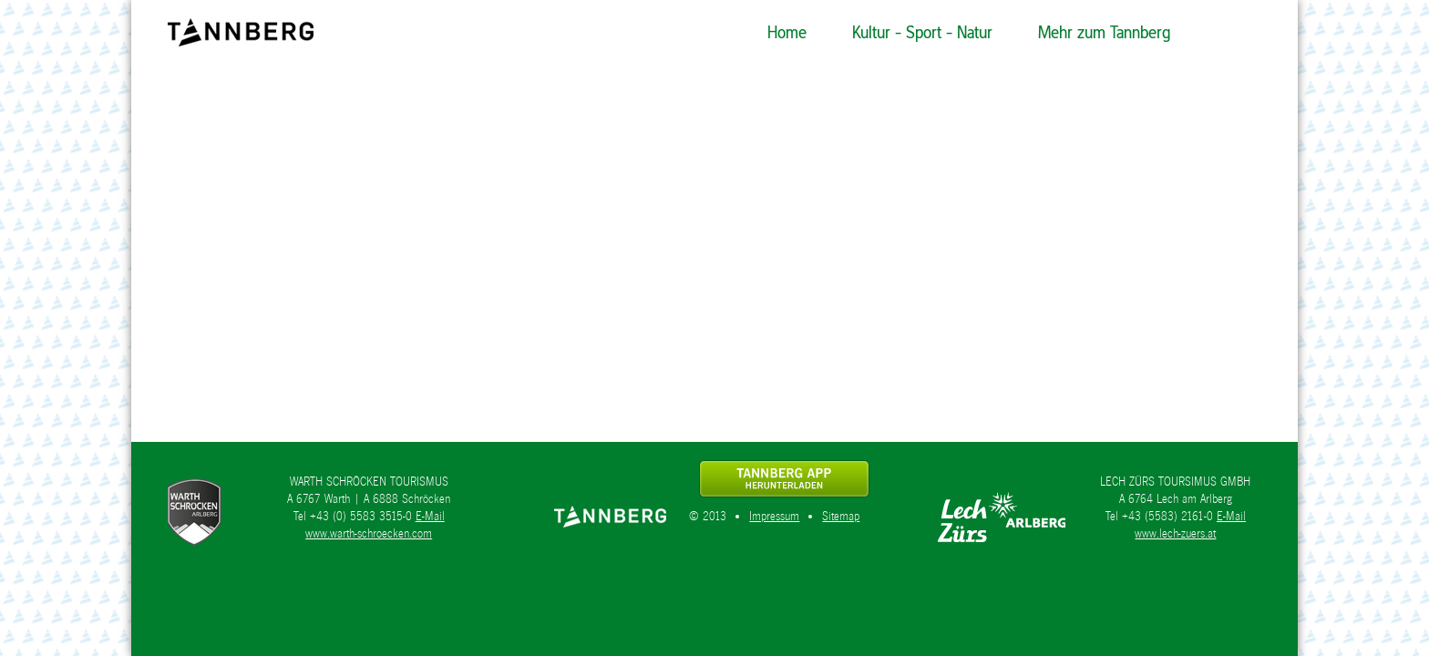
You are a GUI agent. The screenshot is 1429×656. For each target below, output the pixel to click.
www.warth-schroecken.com (368, 533)
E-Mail (430, 516)
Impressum (774, 516)
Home (787, 32)
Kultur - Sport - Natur (922, 32)
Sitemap (840, 516)
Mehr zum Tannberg (1104, 32)
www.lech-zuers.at (1175, 533)
